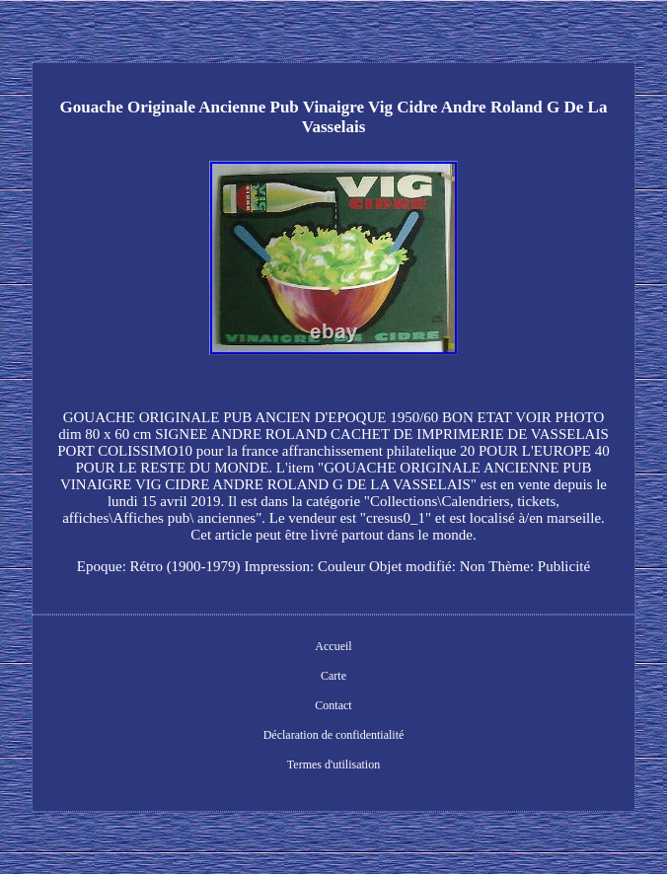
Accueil (333, 646)
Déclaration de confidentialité (334, 735)
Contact (333, 705)
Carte (333, 676)
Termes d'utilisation (333, 764)
